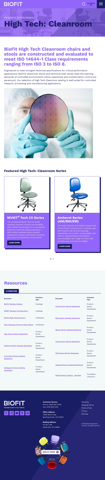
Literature (11, 291)
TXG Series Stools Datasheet (67, 353)
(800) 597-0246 (55, 405)
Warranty (85, 402)
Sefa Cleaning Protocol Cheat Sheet (18, 325)
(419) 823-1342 (52, 407)
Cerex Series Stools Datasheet (67, 306)
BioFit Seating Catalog (13, 304)
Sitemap (85, 414)
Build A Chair (52, 452)
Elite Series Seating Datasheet (67, 318)
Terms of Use (87, 408)
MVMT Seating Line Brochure (16, 311)
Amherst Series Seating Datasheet (18, 346)
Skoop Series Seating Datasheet (68, 330)
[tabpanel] (26, 212)
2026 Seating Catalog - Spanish (68, 375)
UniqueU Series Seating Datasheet (69, 365)
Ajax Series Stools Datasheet (16, 334)
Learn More (14, 243)
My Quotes (91, 4)
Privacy (84, 411)
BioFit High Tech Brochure (15, 318)
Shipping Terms (88, 405)
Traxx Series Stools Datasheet (67, 342)
